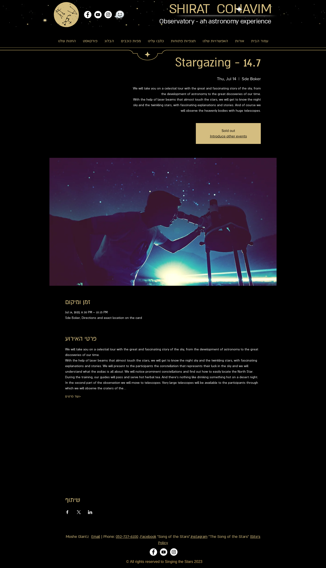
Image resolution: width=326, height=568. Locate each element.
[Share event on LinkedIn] (90, 512)
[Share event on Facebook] (67, 512)
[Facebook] (87, 14)
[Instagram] (108, 14)
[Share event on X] (79, 512)
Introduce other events (228, 136)
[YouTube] (98, 14)
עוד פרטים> (73, 396)
